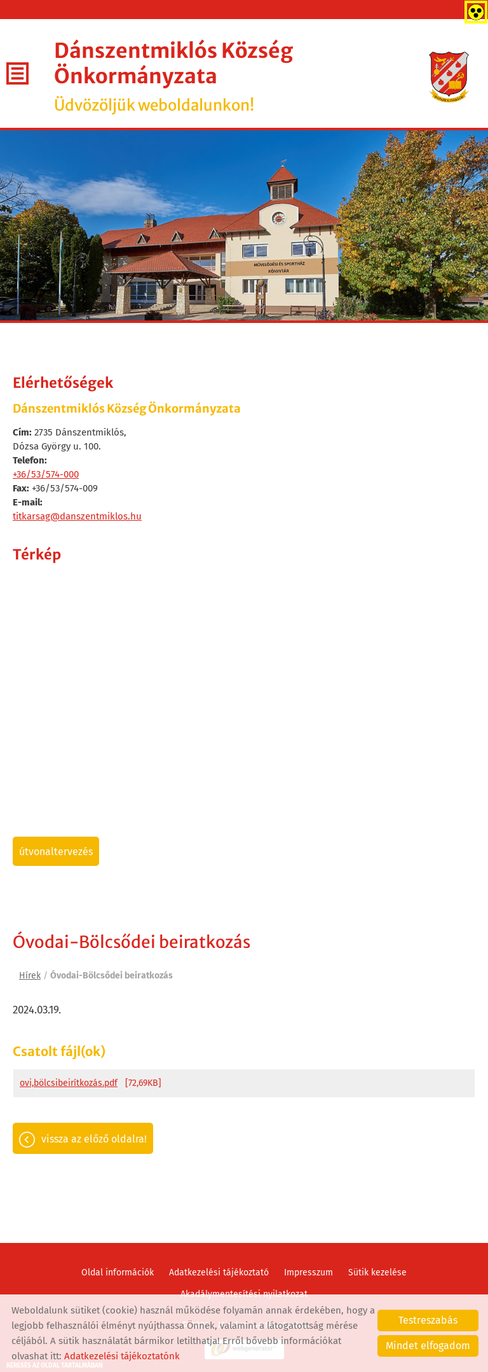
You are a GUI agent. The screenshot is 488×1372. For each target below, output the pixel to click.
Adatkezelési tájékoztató (219, 1272)
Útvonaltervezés (56, 852)
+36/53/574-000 (46, 474)
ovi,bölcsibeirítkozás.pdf (69, 1083)
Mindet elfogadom (428, 1346)
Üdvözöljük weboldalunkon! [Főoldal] (241, 76)
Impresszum (308, 1272)
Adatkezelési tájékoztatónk (122, 1356)
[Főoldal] (449, 76)
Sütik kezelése (377, 1272)
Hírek (30, 975)
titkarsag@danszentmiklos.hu (77, 516)
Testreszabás (428, 1320)
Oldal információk (117, 1272)
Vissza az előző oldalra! (94, 1139)
